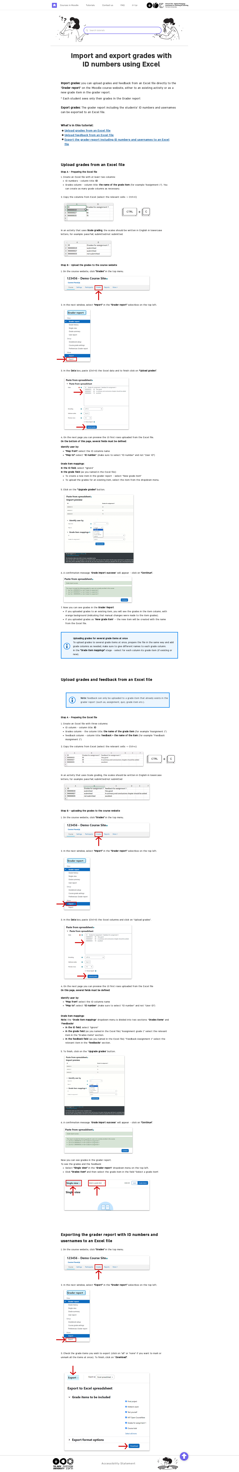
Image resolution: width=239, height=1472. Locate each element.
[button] (90, 5)
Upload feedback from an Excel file (89, 135)
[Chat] (184, 1456)
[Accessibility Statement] (119, 1463)
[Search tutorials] (122, 30)
